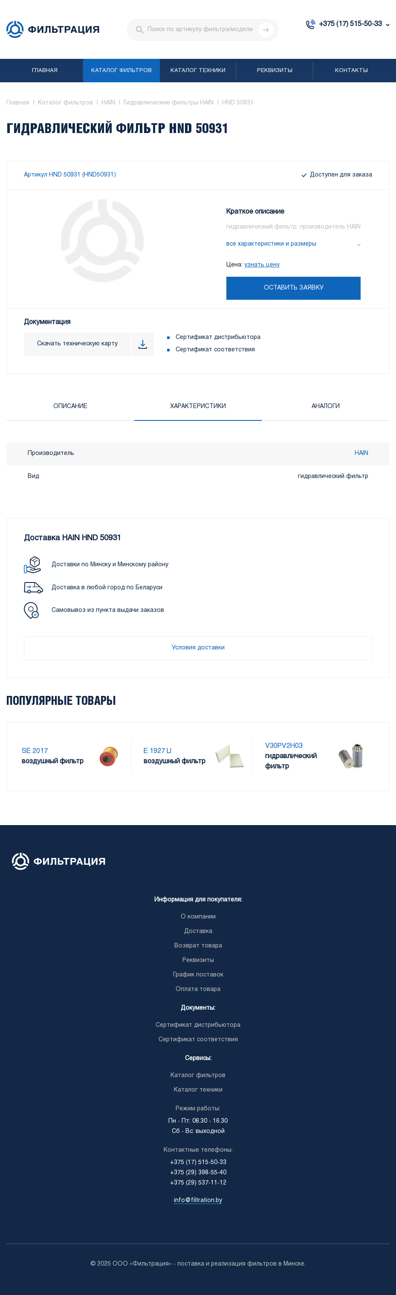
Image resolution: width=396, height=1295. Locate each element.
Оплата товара (198, 989)
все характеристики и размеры (271, 244)
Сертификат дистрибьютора (218, 337)
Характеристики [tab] (198, 406)
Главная (45, 70)
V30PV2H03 (284, 746)
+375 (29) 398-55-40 (198, 1173)
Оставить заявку (294, 288)
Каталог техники (198, 70)
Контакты (351, 70)
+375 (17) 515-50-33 (350, 24)
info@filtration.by (198, 1200)
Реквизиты (274, 70)
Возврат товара (198, 946)
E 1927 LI (157, 751)
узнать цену (262, 265)
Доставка (198, 931)
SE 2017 (35, 751)
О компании (198, 917)
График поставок (198, 975)
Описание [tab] (70, 406)
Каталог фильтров (121, 70)
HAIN (361, 453)
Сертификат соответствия (215, 350)
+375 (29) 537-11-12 (198, 1183)
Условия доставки (198, 648)
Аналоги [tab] (326, 406)
